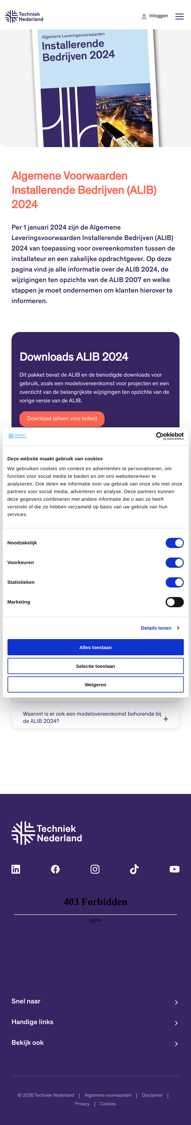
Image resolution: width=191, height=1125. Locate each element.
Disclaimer (152, 1095)
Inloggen (159, 16)
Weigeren (95, 684)
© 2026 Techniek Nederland (46, 1095)
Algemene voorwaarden (107, 1095)
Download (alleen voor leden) (62, 419)
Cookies (108, 1104)
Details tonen (156, 628)
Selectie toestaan (95, 666)
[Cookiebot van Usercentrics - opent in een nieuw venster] (156, 436)
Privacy (82, 1104)
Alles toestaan (95, 647)
